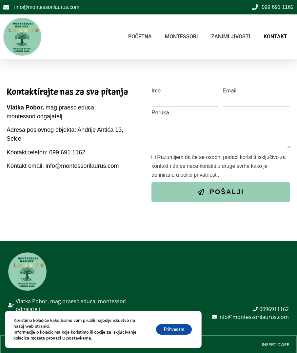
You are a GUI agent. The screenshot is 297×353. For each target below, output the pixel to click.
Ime (156, 90)
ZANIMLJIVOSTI (230, 36)
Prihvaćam (170, 329)
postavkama (78, 338)
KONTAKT (275, 36)
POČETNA (140, 36)
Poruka (160, 112)
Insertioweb (275, 343)
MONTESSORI (181, 36)
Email (230, 90)
